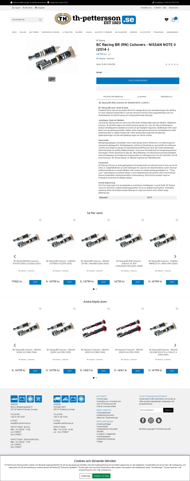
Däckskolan (173, 8)
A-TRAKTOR (67, 32)
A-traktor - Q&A (160, 8)
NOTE (149, 197)
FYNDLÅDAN (158, 32)
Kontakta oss (146, 8)
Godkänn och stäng (101, 476)
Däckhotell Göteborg (106, 439)
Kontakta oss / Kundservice (109, 401)
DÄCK (14, 32)
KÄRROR (133, 32)
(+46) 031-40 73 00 (171, 2)
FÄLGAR (23, 32)
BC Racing (100, 40)
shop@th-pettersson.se (20, 423)
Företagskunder (104, 413)
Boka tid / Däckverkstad (107, 418)
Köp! (69, 282)
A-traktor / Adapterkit (106, 434)
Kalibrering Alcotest (105, 415)
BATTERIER (34, 32)
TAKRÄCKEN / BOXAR (50, 32)
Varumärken (172, 32)
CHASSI (89, 32)
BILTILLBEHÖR (121, 32)
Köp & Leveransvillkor (106, 406)
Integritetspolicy (86, 470)
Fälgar (100, 442)
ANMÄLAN (168, 410)
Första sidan (102, 399)
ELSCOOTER (145, 32)
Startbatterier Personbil (107, 429)
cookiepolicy (106, 470)
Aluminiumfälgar (104, 424)
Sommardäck (102, 427)
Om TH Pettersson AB (106, 404)
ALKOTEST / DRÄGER (103, 32)
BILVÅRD (79, 32)
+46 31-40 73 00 (18, 417)
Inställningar (86, 476)
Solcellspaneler (103, 437)
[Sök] (27, 19)
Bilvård (100, 432)
